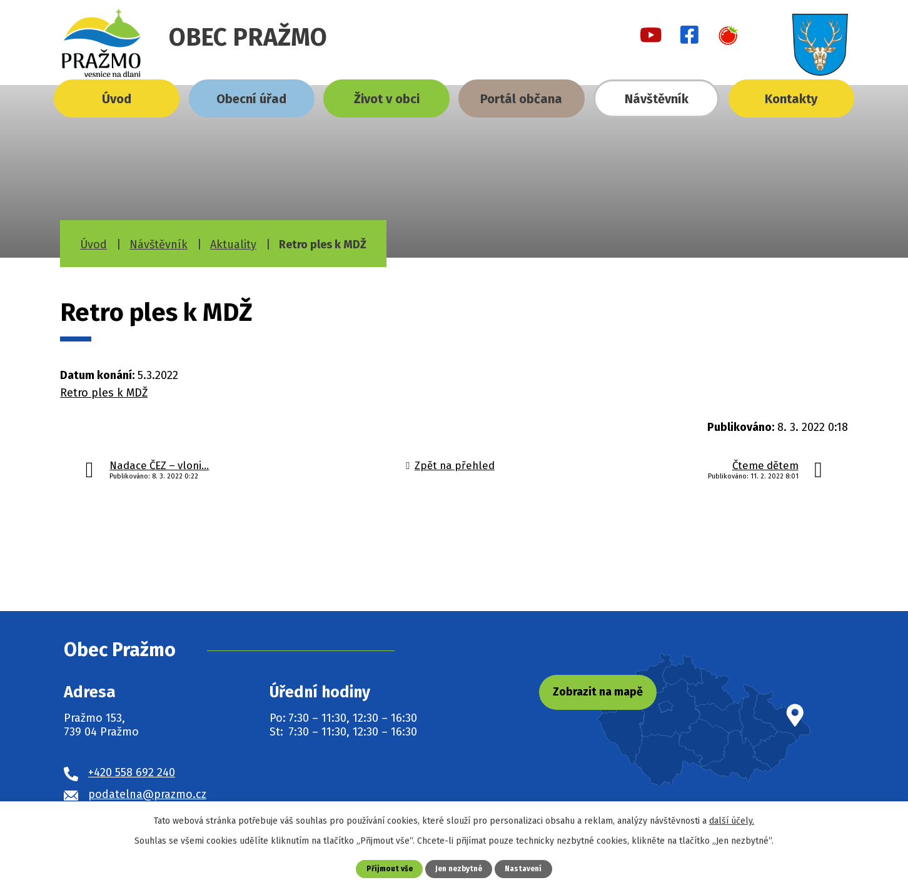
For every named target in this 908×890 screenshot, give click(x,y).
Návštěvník (657, 98)
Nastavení (527, 868)
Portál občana (521, 98)
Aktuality (233, 244)
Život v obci (387, 98)
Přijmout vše (385, 868)
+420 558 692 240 (131, 772)
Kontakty (791, 98)
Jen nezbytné (459, 868)
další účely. (731, 820)
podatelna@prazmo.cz (147, 794)
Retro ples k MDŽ (104, 393)
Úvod (116, 98)
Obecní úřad (251, 98)
